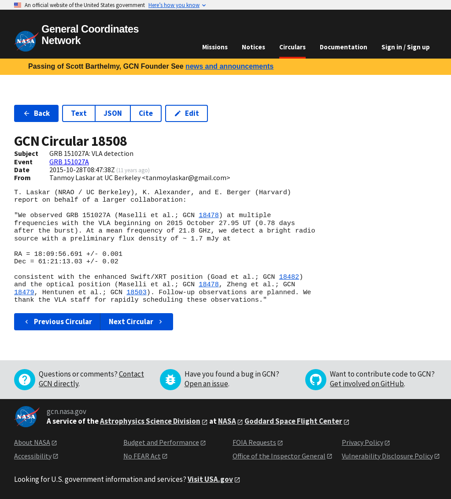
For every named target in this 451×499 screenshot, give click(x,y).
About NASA (32, 442)
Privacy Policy (362, 442)
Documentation (343, 47)
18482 (289, 277)
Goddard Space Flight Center (293, 421)
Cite (146, 113)
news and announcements (229, 66)
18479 (24, 292)
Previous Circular (57, 321)
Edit (186, 113)
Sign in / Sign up (405, 47)
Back (36, 113)
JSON (113, 113)
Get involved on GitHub (367, 383)
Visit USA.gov (210, 479)
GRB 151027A (69, 161)
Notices (253, 47)
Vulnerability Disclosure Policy (387, 455)
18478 (209, 215)
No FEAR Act (142, 455)
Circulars (292, 47)
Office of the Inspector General (279, 455)
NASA (227, 421)
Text (79, 113)
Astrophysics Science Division (150, 421)
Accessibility (33, 455)
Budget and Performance (161, 442)
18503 (136, 292)
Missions (215, 47)
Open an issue (206, 383)
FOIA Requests (254, 442)
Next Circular (136, 321)
